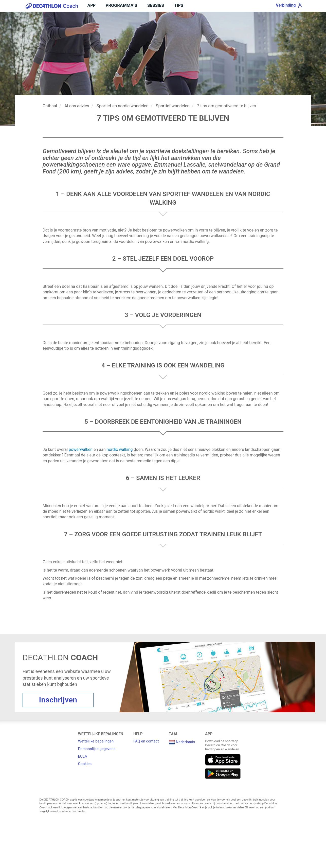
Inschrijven (58, 699)
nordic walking (120, 449)
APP (91, 5)
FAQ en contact (146, 741)
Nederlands (182, 742)
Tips (178, 5)
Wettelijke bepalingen (96, 741)
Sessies (155, 5)
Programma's (121, 5)
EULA (82, 756)
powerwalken (81, 449)
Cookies (85, 763)
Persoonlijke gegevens (97, 749)
